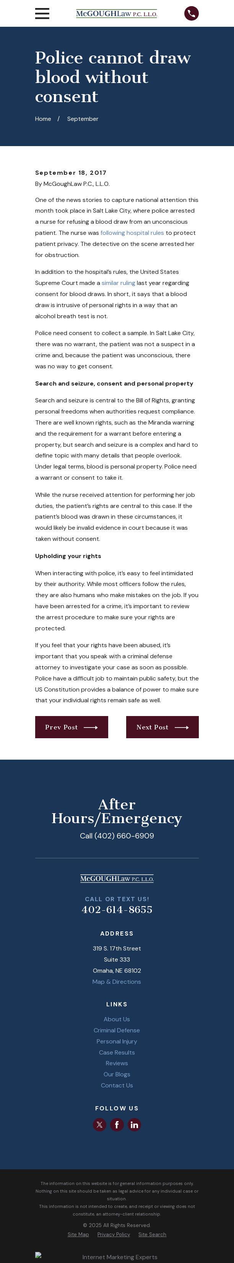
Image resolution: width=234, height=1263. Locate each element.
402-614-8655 (117, 910)
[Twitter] (99, 1124)
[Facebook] (116, 1124)
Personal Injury (117, 1041)
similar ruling (118, 283)
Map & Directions (117, 982)
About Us (117, 1019)
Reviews (117, 1063)
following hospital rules (132, 233)
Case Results (117, 1052)
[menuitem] (78, 1234)
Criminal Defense (117, 1030)
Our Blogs (117, 1074)
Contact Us (117, 1085)
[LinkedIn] (134, 1124)
